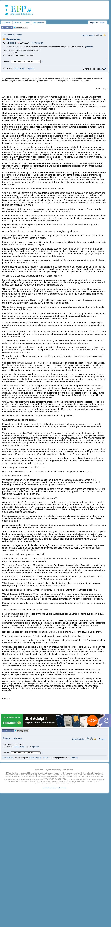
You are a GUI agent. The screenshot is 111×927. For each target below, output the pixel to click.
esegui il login (19, 69)
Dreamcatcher (13, 39)
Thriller (19, 35)
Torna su (102, 739)
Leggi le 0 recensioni (12, 738)
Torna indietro (7, 758)
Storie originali (8, 35)
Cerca (27, 22)
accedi (102, 22)
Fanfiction (6, 22)
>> (43, 62)
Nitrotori (12, 43)
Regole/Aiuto (38, 22)
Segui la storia (87, 35)
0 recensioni (37, 43)
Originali (17, 22)
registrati (30, 69)
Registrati (94, 22)
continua (89, 47)
